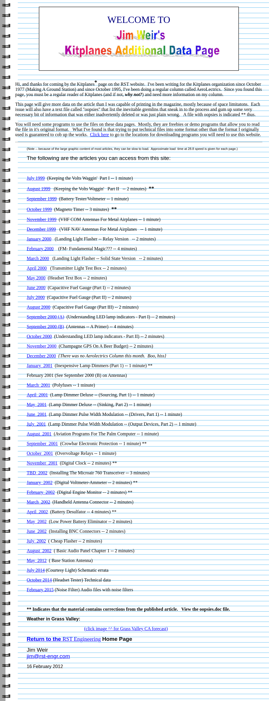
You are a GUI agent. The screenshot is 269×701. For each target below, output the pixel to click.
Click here (99, 134)
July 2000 (36, 297)
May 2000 (36, 277)
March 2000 (38, 258)
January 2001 (40, 365)
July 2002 (36, 541)
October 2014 (39, 579)
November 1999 (42, 219)
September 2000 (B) (45, 326)
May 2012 (37, 560)
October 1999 (39, 209)
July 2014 (36, 570)
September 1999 (42, 198)
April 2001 (37, 394)
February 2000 (40, 248)
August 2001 (39, 433)
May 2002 (37, 521)
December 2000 (41, 355)
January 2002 (40, 482)
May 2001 (37, 404)
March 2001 (38, 385)
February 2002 (41, 492)
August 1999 (38, 188)
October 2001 (40, 453)
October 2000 (39, 336)
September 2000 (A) (45, 316)
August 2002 (39, 550)
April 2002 (37, 511)
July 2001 (36, 424)
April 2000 (37, 268)
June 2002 (37, 531)
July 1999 (36, 178)
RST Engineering (82, 639)
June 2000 (36, 287)
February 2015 (40, 589)
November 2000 (42, 346)
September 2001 (42, 443)
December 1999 (41, 229)
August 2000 (38, 307)
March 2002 (38, 502)
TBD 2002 (37, 472)
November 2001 (42, 463)
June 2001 (37, 414)
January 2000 (39, 238)
